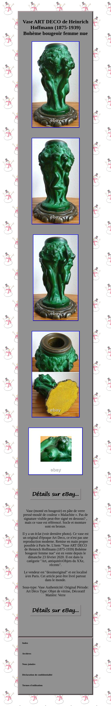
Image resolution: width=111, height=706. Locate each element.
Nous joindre (28, 664)
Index (25, 643)
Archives (26, 653)
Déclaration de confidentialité (37, 674)
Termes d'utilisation (32, 685)
